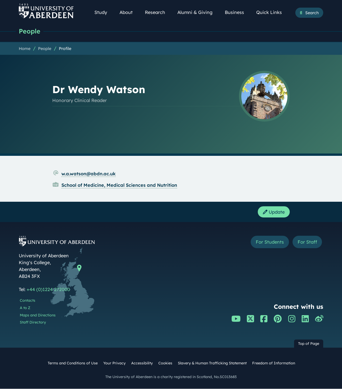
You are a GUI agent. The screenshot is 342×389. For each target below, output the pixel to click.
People (29, 31)
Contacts (27, 300)
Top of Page (308, 344)
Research (158, 12)
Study (103, 12)
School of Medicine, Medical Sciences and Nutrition (119, 185)
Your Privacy (114, 363)
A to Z (25, 308)
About (128, 12)
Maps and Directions (38, 315)
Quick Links (271, 12)
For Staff (307, 242)
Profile (65, 48)
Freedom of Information (273, 363)
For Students (269, 242)
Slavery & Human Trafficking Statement (212, 363)
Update (274, 212)
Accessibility (142, 363)
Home (24, 48)
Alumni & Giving (197, 12)
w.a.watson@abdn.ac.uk (88, 174)
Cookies (165, 363)
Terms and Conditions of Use (73, 363)
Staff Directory (33, 322)
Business (237, 12)
